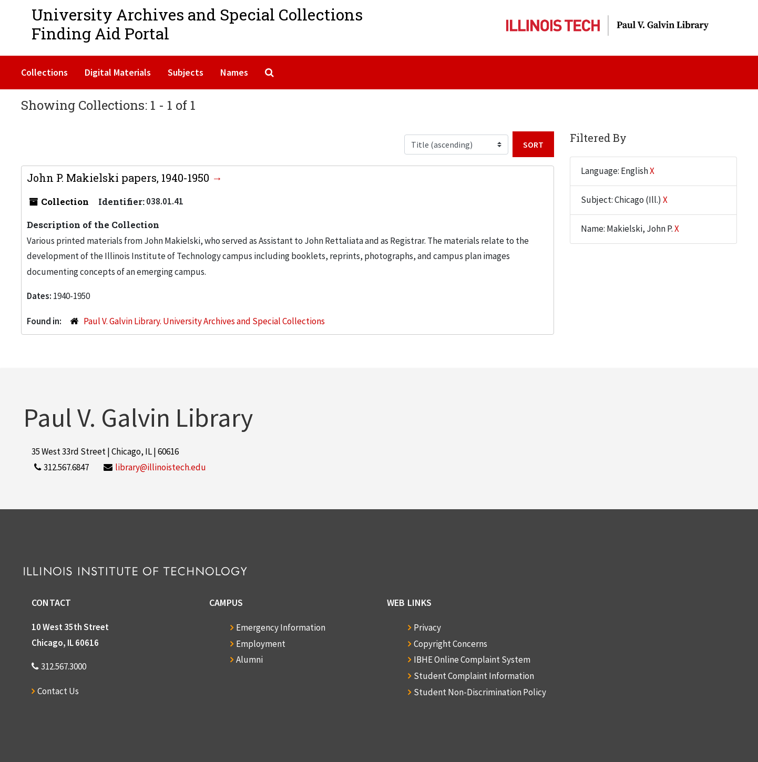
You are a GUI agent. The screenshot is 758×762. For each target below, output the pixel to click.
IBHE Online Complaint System (472, 659)
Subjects (185, 72)
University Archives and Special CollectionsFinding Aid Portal (197, 24)
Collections (44, 72)
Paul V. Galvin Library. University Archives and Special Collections (204, 321)
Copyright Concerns (450, 644)
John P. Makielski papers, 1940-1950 (119, 177)
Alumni (249, 659)
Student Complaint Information (474, 676)
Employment (260, 644)
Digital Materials (118, 72)
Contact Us (58, 691)
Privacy (427, 627)
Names (234, 72)
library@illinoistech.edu (160, 467)
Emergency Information (280, 627)
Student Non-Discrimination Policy (480, 692)
